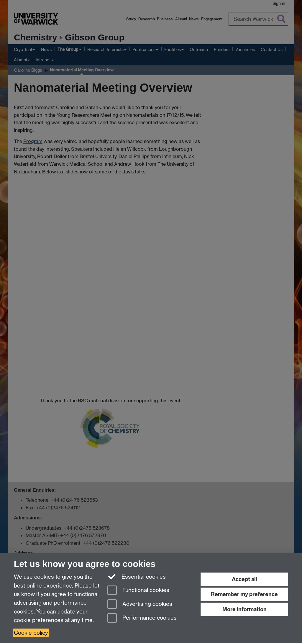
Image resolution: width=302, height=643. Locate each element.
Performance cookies (142, 618)
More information (244, 609)
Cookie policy (31, 632)
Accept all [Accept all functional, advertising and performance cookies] (244, 579)
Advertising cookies (139, 604)
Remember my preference (244, 594)
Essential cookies (136, 576)
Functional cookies (138, 590)
